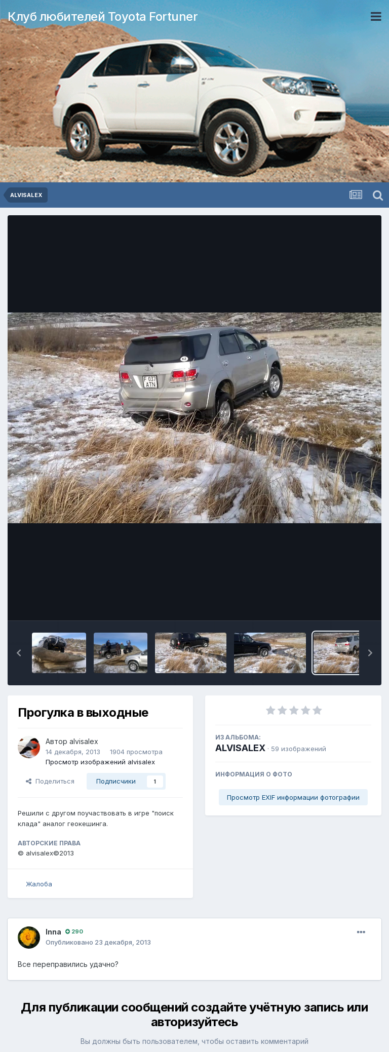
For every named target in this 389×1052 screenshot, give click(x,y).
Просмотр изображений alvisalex (100, 762)
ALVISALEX (240, 748)
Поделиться (50, 781)
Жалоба (39, 884)
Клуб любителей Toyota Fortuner (103, 16)
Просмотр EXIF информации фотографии (293, 797)
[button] (19, 653)
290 (74, 931)
